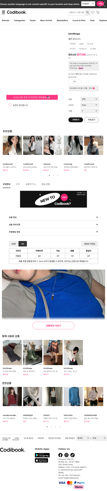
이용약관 (41, 438)
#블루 (81, 44)
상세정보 (6, 184)
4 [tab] (59, 426)
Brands (5, 20)
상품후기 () (30, 184)
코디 (18, 184)
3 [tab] (57, 175)
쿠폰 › (75, 81)
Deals (33, 20)
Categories (19, 20)
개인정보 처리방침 (54, 438)
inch (14, 243)
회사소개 (16, 440)
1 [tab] (49, 175)
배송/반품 (46, 184)
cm (22, 243)
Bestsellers (62, 20)
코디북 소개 (6, 438)
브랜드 (17, 438)
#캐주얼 (73, 44)
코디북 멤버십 (28, 438)
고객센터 (5, 440)
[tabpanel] (13, 153)
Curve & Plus (79, 20)
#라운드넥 (83, 49)
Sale (92, 20)
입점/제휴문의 (70, 438)
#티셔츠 (73, 49)
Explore (103, 20)
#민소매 (90, 44)
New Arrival (46, 20)
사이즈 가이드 (89, 244)
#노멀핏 (93, 49)
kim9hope (74, 33)
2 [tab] (53, 175)
